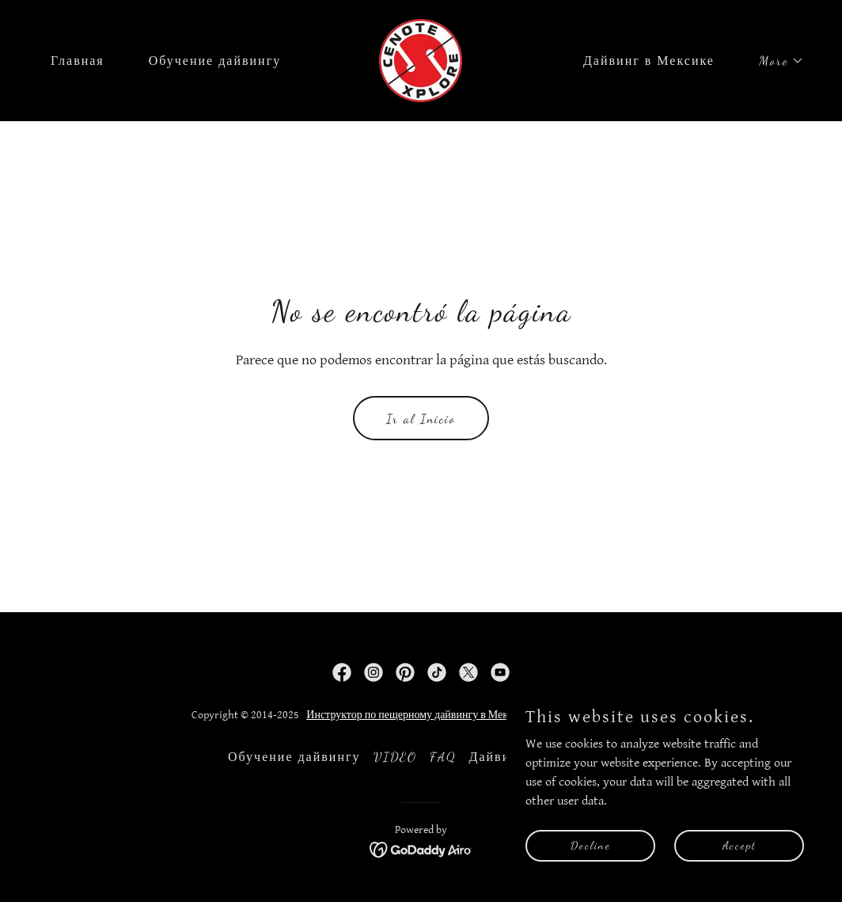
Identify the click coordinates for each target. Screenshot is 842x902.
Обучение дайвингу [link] (215, 60)
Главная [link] (77, 60)
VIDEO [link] (395, 756)
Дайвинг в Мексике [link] (649, 60)
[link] (420, 59)
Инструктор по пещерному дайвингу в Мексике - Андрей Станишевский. (478, 715)
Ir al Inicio (421, 418)
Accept (740, 845)
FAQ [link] (443, 756)
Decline (591, 845)
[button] (775, 60)
